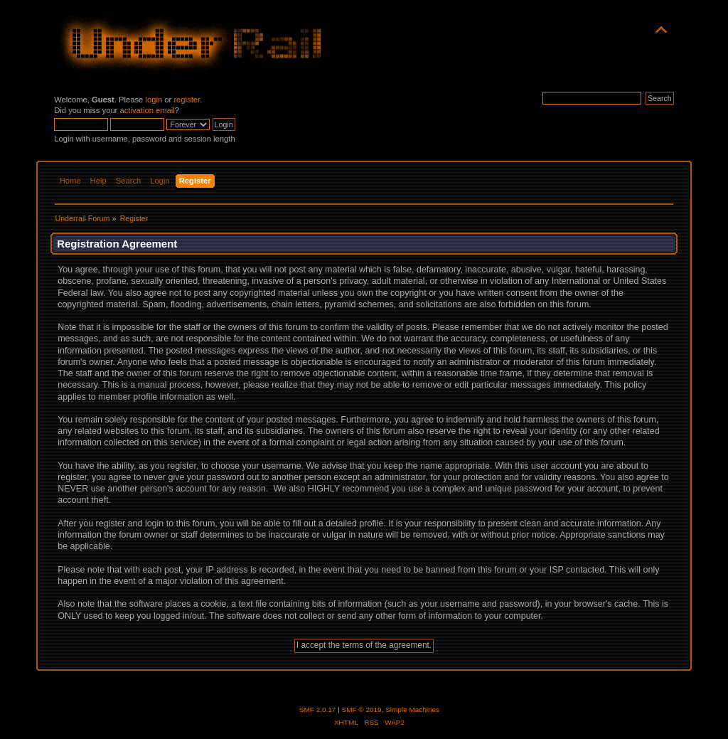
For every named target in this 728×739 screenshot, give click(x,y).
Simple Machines (412, 709)
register (186, 99)
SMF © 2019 (362, 709)
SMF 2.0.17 (317, 709)
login (153, 99)
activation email (146, 110)
